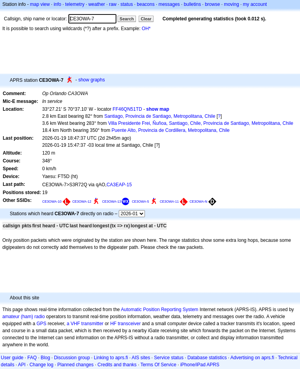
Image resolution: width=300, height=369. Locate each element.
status (126, 4)
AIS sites (141, 357)
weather (96, 4)
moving (231, 4)
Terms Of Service (158, 364)
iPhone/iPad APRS (199, 364)
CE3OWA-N (198, 201)
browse (212, 4)
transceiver (129, 323)
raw (112, 4)
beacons (145, 4)
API (21, 364)
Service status (168, 357)
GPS (41, 323)
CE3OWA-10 (52, 201)
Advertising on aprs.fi (252, 357)
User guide (12, 357)
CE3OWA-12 (81, 201)
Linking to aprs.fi (111, 357)
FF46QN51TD (127, 109)
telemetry (74, 4)
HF (113, 323)
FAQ (32, 357)
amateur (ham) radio (23, 316)
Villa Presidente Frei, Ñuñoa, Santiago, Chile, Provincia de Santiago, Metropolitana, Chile (200, 123)
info (57, 4)
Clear (146, 18)
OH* (146, 28)
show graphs (91, 80)
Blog (45, 357)
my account (255, 4)
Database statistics (207, 357)
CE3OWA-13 (111, 201)
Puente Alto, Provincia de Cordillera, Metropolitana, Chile (171, 130)
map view (40, 4)
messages (169, 4)
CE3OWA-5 (140, 201)
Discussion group (72, 357)
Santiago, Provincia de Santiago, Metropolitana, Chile (159, 116)
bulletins (192, 4)
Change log (41, 364)
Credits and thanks (117, 364)
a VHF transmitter (85, 323)
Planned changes (75, 364)
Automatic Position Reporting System (159, 309)
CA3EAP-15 (119, 184)
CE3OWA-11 (169, 201)
